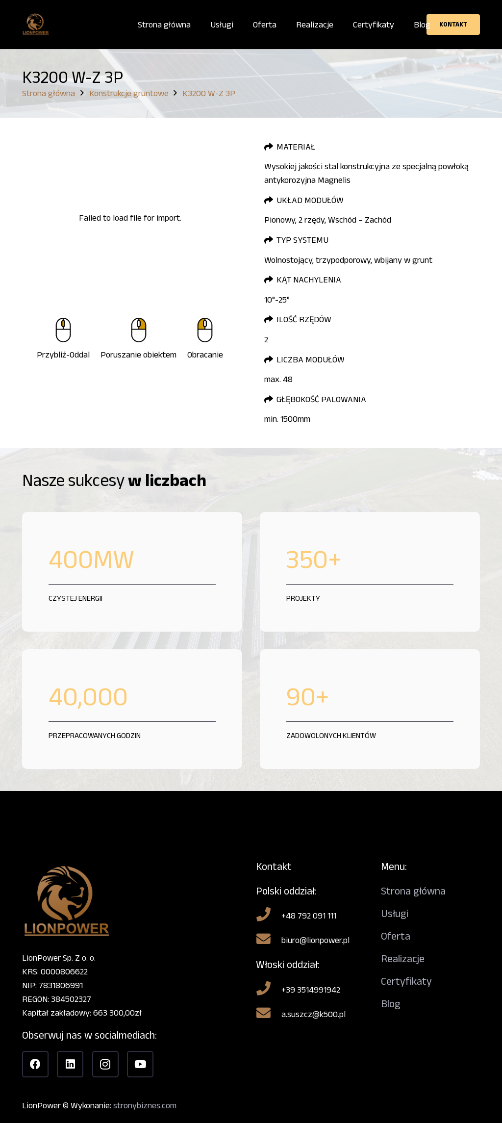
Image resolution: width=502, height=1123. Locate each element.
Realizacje (403, 958)
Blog (391, 1003)
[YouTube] (140, 1064)
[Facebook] (35, 1064)
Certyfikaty (406, 981)
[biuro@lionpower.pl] (268, 940)
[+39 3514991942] (268, 989)
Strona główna (413, 890)
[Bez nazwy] (35, 24)
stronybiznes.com (144, 1105)
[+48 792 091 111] (268, 915)
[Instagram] (105, 1064)
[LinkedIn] (70, 1064)
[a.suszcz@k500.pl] (268, 1014)
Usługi (394, 913)
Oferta (395, 936)
